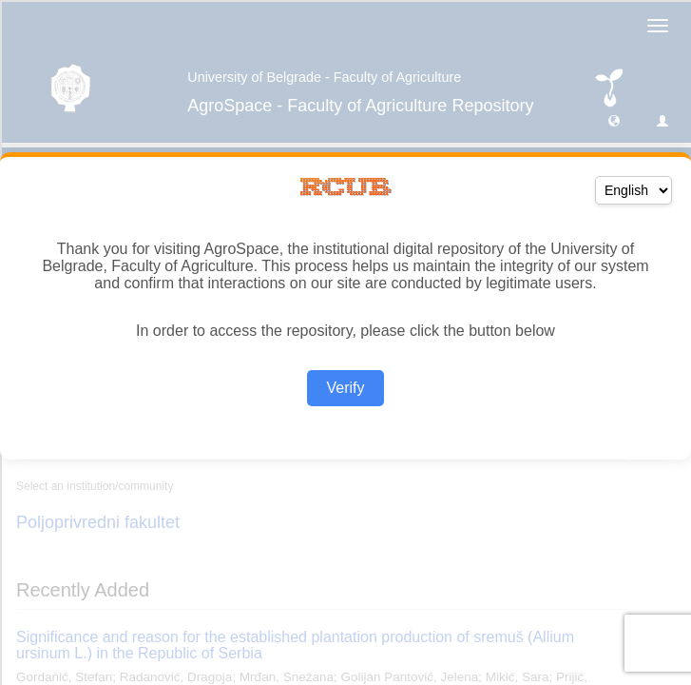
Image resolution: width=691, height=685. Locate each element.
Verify (345, 388)
